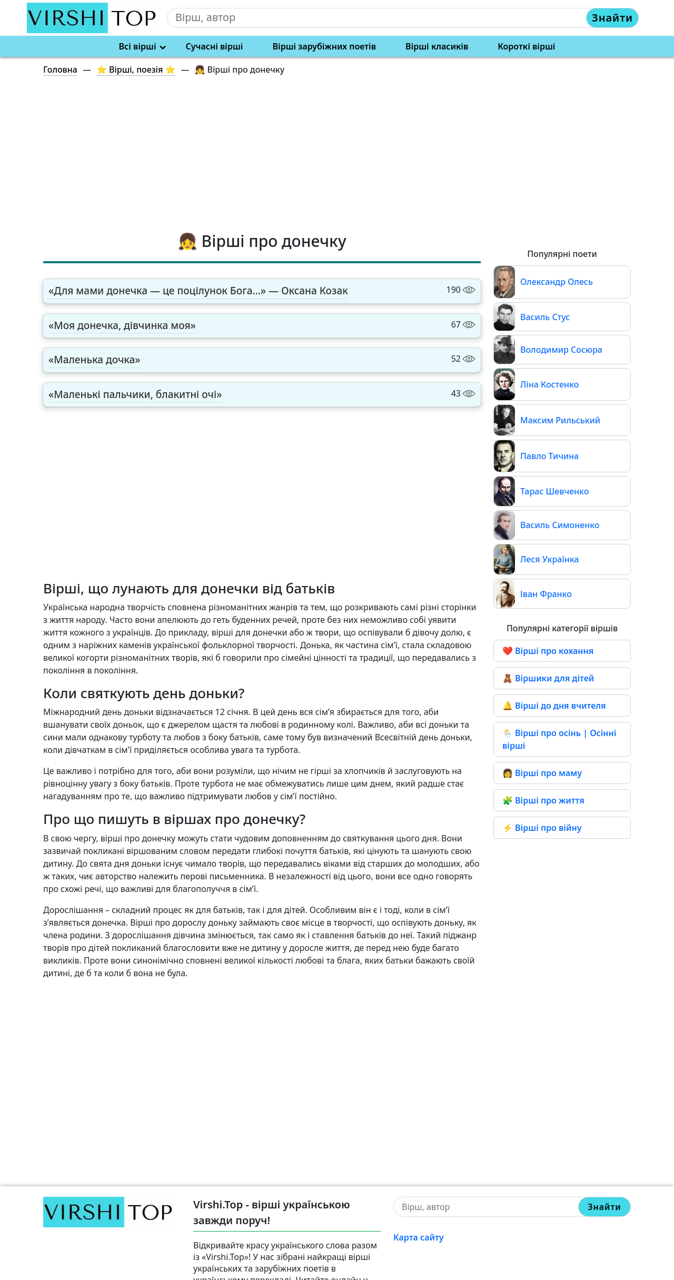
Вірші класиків (436, 46)
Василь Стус (545, 317)
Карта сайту (418, 1237)
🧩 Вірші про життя (543, 800)
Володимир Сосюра (561, 349)
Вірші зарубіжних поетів (324, 46)
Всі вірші (137, 46)
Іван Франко (546, 594)
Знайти (612, 18)
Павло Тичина (549, 456)
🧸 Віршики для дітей (548, 678)
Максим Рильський (560, 420)
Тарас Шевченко (554, 491)
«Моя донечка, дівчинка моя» (122, 325)
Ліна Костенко (549, 384)
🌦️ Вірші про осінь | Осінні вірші (559, 739)
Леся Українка (549, 559)
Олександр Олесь (556, 281)
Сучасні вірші (214, 46)
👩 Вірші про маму (542, 773)
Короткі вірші (526, 46)
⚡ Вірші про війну (541, 828)
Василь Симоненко (559, 525)
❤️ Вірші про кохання (547, 651)
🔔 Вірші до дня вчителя (554, 705)
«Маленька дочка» (94, 359)
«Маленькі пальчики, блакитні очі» (135, 394)
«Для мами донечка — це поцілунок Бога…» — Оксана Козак (198, 290)
